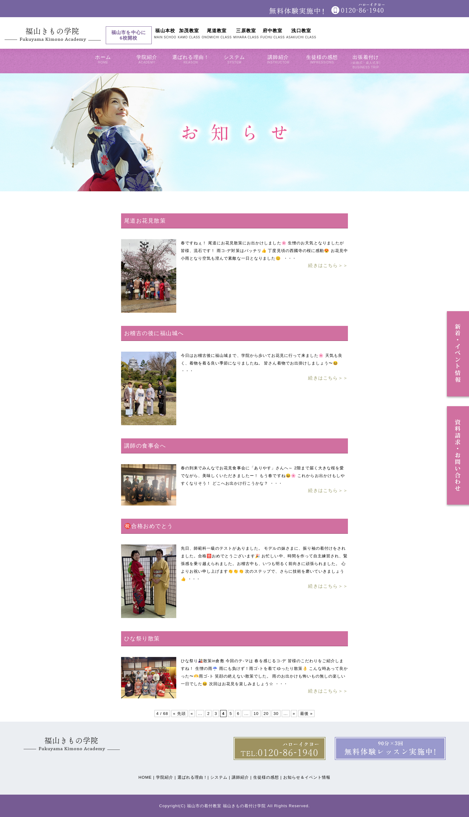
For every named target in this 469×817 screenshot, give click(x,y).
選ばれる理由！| (193, 777)
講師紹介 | (242, 777)
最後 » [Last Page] (306, 713)
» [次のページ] (294, 713)
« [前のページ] (192, 713)
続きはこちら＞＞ (328, 265)
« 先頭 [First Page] (179, 713)
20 (266, 713)
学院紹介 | (166, 777)
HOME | (146, 777)
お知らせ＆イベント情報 (306, 777)
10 (256, 713)
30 (276, 713)
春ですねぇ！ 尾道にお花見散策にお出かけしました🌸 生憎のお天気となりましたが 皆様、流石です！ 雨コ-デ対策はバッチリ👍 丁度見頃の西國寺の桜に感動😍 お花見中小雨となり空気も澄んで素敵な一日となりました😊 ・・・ (264, 251)
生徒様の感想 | (267, 777)
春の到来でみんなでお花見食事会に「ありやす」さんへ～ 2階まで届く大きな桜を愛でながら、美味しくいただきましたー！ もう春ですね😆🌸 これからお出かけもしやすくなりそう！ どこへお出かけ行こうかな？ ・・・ (263, 476)
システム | (220, 777)
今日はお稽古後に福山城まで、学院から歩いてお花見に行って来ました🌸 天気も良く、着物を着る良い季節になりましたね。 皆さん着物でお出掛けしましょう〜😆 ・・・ (261, 363)
